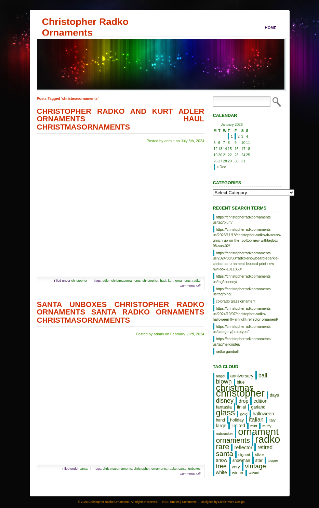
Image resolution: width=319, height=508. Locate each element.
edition (260, 401)
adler (106, 280)
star (259, 460)
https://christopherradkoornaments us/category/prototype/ (242, 329)
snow (221, 460)
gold (244, 414)
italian (256, 419)
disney (225, 400)
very (236, 467)
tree (221, 466)
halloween (263, 413)
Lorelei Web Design (231, 502)
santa (84, 468)
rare (222, 446)
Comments (189, 502)
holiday (237, 420)
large (221, 425)
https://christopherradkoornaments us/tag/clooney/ (242, 279)
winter (238, 472)
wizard (254, 473)
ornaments (183, 280)
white (221, 472)
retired (265, 447)
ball (262, 375)
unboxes (194, 468)
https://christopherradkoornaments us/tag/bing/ (242, 291)
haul (163, 280)
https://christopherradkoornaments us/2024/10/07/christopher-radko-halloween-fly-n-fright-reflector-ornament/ (245, 313)
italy (272, 420)
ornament (258, 431)
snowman (241, 460)
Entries (175, 502)
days (274, 395)
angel (220, 376)
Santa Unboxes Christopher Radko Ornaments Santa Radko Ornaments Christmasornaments (120, 312)
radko (196, 280)
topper (273, 460)
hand (220, 420)
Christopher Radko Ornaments (85, 21)
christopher (79, 280)
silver (259, 455)
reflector (243, 447)
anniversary (241, 375)
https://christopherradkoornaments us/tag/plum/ (242, 220)
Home (270, 28)
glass (225, 412)
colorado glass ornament (236, 301)
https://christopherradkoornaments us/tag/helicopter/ (242, 341)
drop (244, 401)
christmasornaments (126, 280)
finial (241, 407)
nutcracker (224, 433)
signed (244, 454)
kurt (170, 280)
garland (258, 407)
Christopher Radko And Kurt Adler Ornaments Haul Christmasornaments (120, 119)
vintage (255, 466)
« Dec (221, 167)
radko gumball (227, 351)
